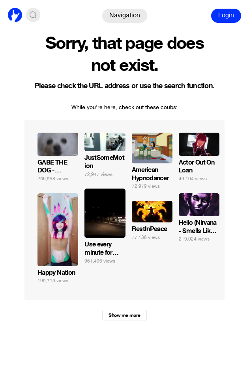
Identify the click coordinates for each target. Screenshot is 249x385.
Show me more (124, 315)
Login (226, 15)
